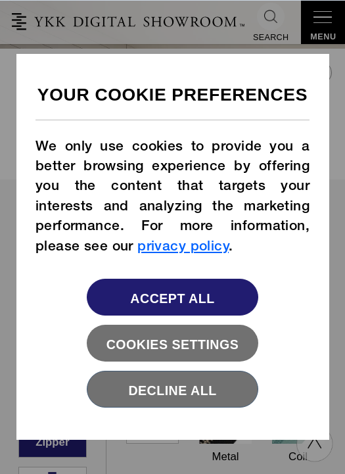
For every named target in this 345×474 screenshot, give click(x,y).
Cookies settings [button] (172, 344)
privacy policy (183, 247)
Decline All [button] (172, 390)
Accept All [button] (172, 298)
